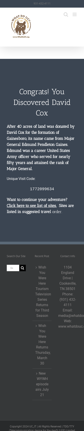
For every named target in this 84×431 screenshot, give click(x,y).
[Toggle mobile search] (66, 14)
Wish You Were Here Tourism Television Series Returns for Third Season (42, 291)
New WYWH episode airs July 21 (42, 384)
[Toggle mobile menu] (75, 14)
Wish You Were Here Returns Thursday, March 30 (42, 344)
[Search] (22, 268)
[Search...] (13, 268)
